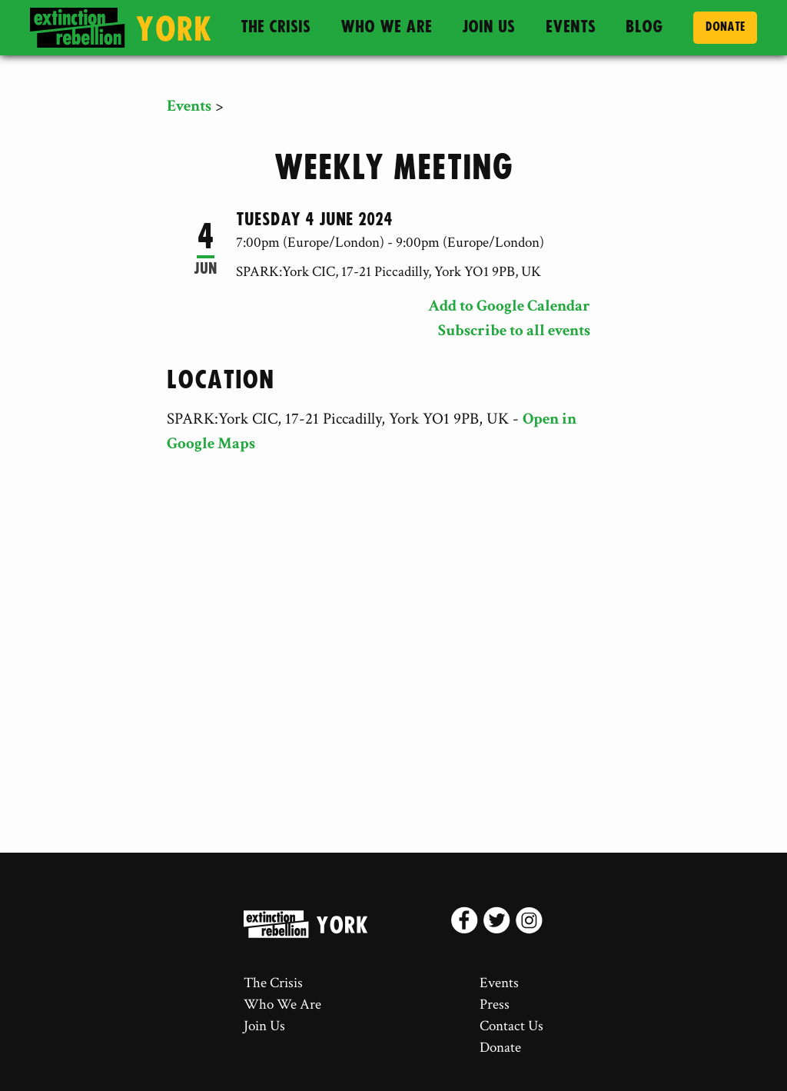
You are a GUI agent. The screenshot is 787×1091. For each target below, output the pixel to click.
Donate (725, 27)
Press (495, 1004)
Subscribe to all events (514, 330)
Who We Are (386, 27)
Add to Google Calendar (509, 305)
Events (571, 27)
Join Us (488, 27)
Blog (644, 27)
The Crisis (275, 27)
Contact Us (511, 1026)
